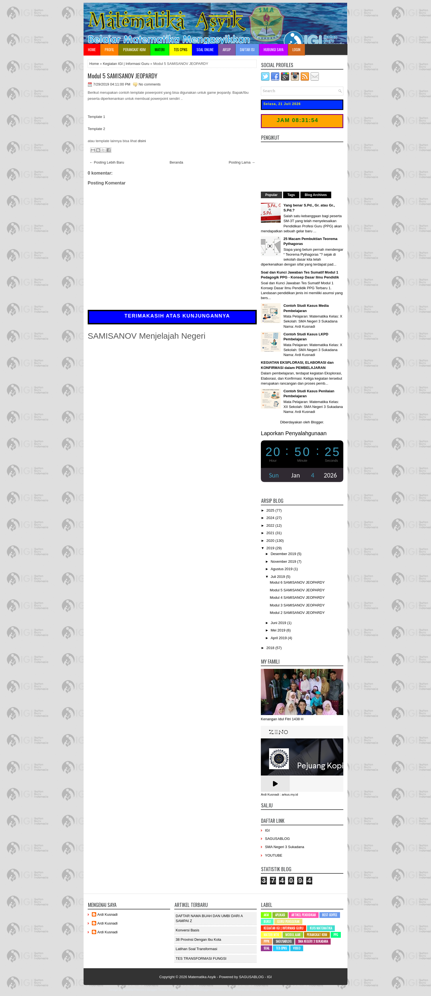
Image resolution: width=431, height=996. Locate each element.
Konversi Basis (187, 930)
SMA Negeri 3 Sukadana (284, 847)
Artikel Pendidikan (303, 915)
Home (92, 49)
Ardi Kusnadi (107, 914)
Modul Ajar (292, 934)
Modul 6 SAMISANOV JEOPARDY (297, 582)
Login (296, 49)
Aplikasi (280, 915)
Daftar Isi (247, 49)
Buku (267, 921)
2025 (270, 510)
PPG (335, 934)
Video (296, 948)
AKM (266, 915)
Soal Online (205, 49)
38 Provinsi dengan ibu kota (198, 939)
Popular (271, 195)
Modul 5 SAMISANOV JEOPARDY (122, 75)
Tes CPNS (281, 948)
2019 (270, 548)
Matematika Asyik (202, 977)
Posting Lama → (242, 162)
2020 (270, 541)
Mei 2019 (278, 630)
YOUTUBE (273, 855)
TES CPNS (180, 49)
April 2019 (279, 638)
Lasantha (178, 989)
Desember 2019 (284, 554)
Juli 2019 (278, 577)
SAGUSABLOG (277, 839)
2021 (270, 533)
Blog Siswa (314, 989)
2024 (270, 518)
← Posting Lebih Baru (106, 162)
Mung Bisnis (276, 989)
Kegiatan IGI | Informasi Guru (126, 64)
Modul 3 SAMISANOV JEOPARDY (297, 605)
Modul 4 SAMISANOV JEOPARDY (297, 597)
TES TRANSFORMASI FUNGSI (201, 958)
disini (142, 141)
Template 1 (96, 117)
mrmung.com (296, 989)
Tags (291, 195)
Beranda (176, 162)
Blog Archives (316, 195)
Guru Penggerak (288, 921)
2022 (270, 525)
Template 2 (96, 129)
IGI (267, 830)
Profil (109, 49)
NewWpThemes (133, 989)
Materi (160, 49)
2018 (270, 648)
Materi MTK (271, 934)
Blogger (317, 422)
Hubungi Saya (273, 49)
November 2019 (284, 561)
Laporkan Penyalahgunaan (294, 433)
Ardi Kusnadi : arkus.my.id (279, 794)
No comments (150, 84)
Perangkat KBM (134, 49)
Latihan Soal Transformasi (196, 949)
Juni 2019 (279, 623)
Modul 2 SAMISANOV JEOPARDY (297, 613)
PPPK (266, 941)
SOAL (266, 948)
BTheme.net (241, 989)
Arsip (227, 49)
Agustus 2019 (282, 569)
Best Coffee (329, 915)
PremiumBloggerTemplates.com (208, 989)
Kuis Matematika (321, 928)
